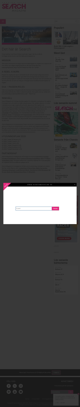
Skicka (55, 208)
